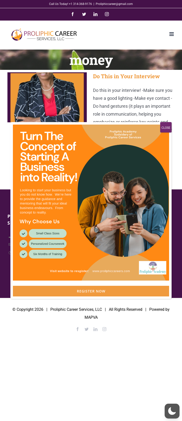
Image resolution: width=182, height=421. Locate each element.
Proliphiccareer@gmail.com (114, 4)
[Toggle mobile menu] (172, 34)
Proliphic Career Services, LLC (76, 309)
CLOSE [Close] (165, 128)
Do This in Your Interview (126, 76)
